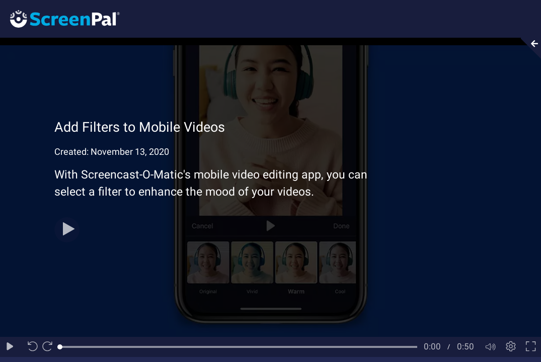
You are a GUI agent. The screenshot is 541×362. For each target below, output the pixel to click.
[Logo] (60, 18)
